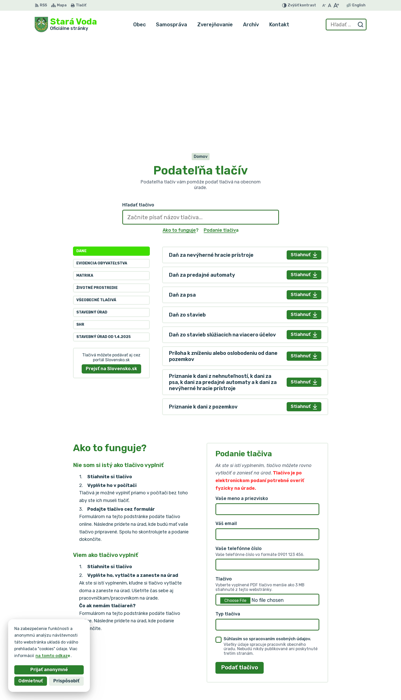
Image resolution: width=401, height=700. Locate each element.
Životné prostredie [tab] (97, 183)
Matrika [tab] (84, 171)
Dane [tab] (81, 147)
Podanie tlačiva (221, 126)
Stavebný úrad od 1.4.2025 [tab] (103, 232)
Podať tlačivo (239, 563)
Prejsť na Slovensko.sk (111, 264)
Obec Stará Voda (85, 641)
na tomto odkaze (43, 655)
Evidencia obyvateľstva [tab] (101, 159)
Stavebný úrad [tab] (91, 208)
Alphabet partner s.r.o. (110, 636)
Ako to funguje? (181, 126)
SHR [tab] (80, 220)
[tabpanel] (245, 226)
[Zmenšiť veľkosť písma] (324, 5)
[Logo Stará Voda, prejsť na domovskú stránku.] (66, 24)
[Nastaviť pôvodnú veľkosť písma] (329, 5)
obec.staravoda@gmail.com (338, 668)
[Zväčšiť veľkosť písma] (336, 5)
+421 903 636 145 (328, 662)
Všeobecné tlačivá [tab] (96, 196)
